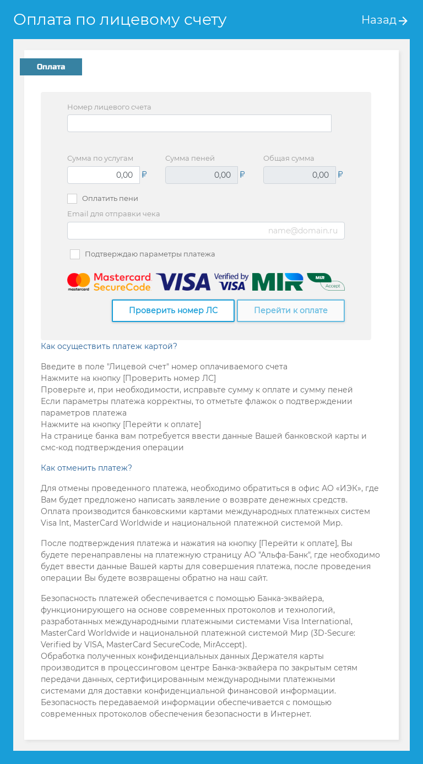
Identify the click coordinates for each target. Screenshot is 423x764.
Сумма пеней (190, 158)
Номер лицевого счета (109, 106)
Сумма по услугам (100, 158)
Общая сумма (288, 158)
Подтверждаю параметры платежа (150, 253)
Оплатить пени (110, 198)
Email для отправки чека (113, 213)
